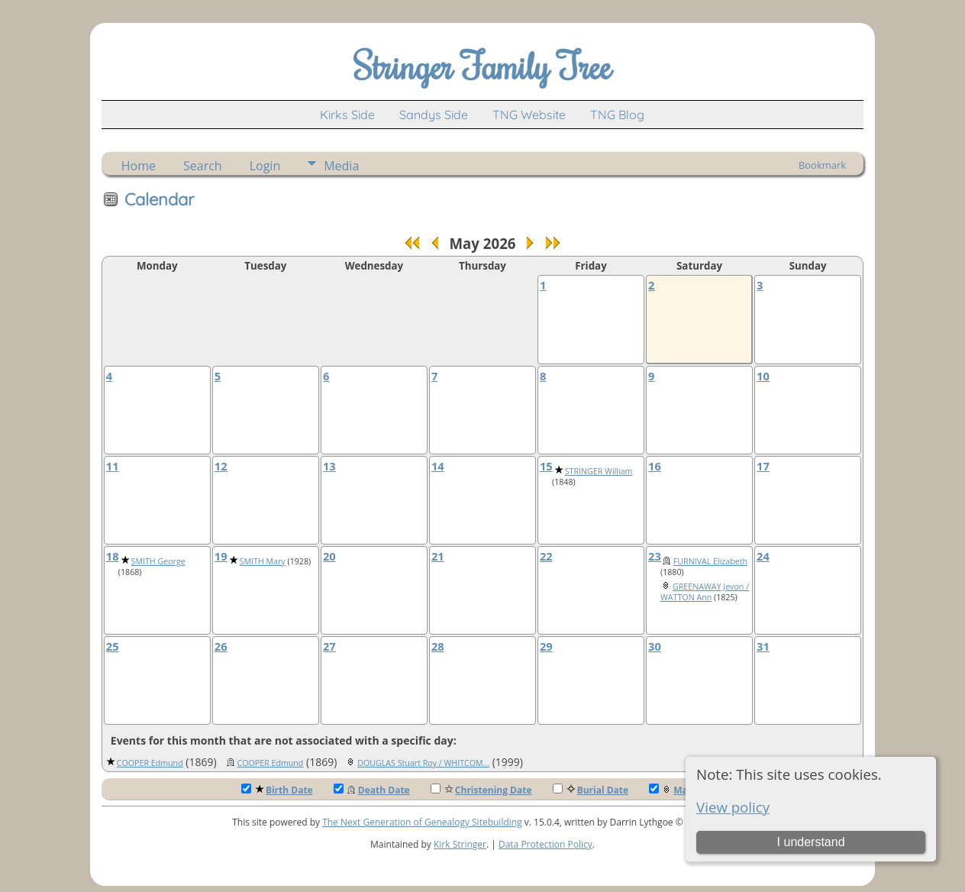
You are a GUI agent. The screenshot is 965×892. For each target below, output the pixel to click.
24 (763, 556)
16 (654, 465)
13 (329, 465)
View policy (733, 806)
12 (221, 465)
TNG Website (529, 114)
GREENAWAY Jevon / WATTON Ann (704, 592)
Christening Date (481, 790)
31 (763, 646)
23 (654, 556)
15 (546, 465)
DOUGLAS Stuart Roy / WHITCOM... (423, 763)
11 (112, 465)
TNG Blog (617, 114)
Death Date (372, 790)
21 (437, 556)
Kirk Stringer (460, 844)
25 (112, 646)
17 (763, 465)
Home (138, 165)
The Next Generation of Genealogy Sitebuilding (422, 822)
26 (221, 646)
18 (112, 556)
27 (329, 646)
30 (654, 646)
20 (329, 556)
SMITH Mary (263, 561)
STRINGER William (599, 471)
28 (437, 646)
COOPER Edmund (150, 763)
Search (202, 165)
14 (437, 465)
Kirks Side (347, 114)
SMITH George (158, 561)
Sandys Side (433, 114)
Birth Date (277, 790)
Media (341, 165)
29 (546, 646)
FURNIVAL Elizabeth (710, 561)
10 (763, 375)
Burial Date (591, 790)
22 (546, 556)
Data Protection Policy (545, 844)
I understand (811, 841)
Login (265, 165)
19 (221, 556)
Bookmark (822, 165)
